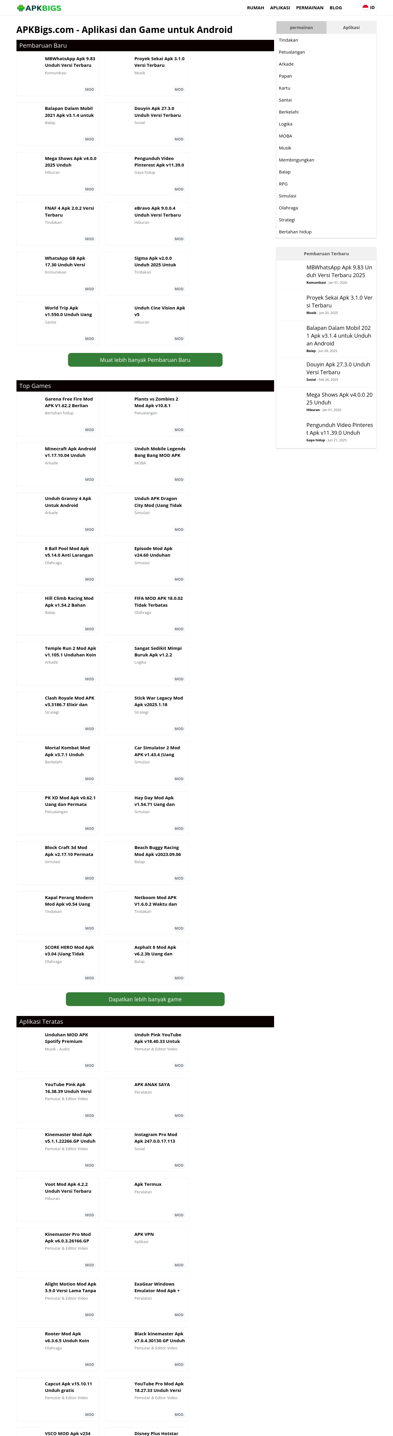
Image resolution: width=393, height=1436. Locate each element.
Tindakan (295, 40)
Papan (292, 76)
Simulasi (294, 196)
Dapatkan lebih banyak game (144, 705)
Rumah (247, 7)
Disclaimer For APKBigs (303, 1428)
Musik (292, 148)
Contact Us (367, 1428)
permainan (301, 7)
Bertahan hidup (302, 232)
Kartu (291, 88)
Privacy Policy (340, 1428)
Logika (293, 124)
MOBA (292, 136)
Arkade (293, 64)
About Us (270, 1428)
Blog (327, 7)
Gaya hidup (323, 454)
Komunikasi (323, 290)
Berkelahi (296, 112)
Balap (292, 172)
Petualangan (299, 52)
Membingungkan (303, 160)
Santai (292, 100)
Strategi (294, 220)
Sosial (318, 385)
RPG (290, 184)
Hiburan (320, 416)
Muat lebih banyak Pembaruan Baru (144, 261)
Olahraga (295, 208)
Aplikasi (272, 7)
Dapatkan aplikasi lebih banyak (144, 1145)
